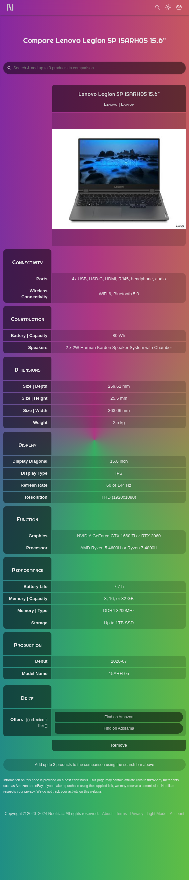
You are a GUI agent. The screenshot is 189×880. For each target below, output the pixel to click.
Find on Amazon (119, 717)
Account (177, 813)
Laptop (127, 104)
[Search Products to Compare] (94, 68)
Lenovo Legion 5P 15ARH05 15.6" (119, 94)
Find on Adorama (119, 728)
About (107, 813)
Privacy (136, 813)
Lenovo (110, 104)
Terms (121, 813)
